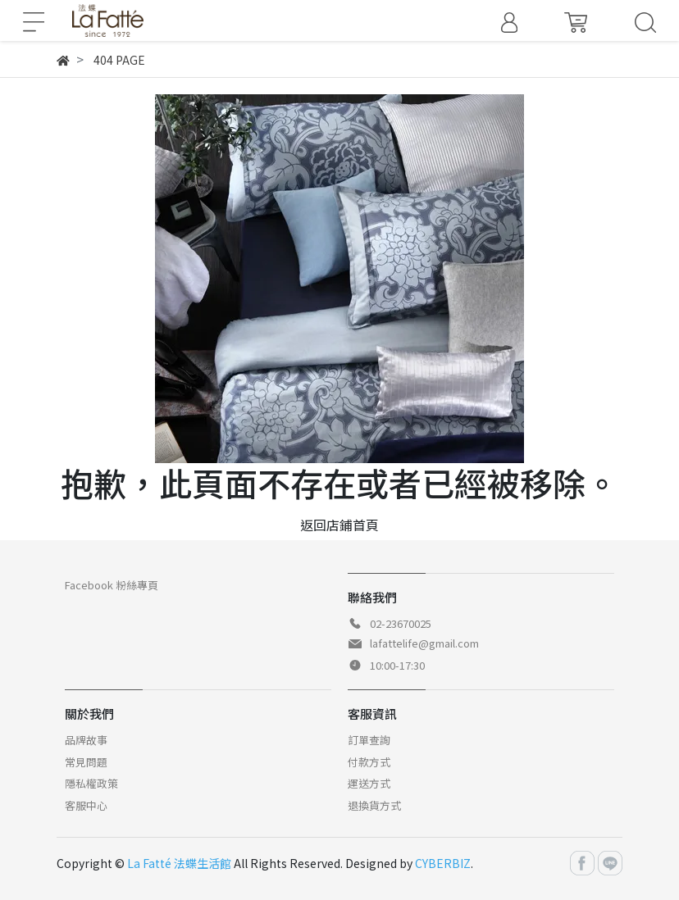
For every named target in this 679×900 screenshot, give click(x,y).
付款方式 (369, 762)
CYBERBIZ (443, 863)
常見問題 (86, 762)
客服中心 (86, 805)
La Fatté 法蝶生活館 (179, 863)
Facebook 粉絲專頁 (111, 585)
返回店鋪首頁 (339, 524)
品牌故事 (86, 740)
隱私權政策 (91, 783)
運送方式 (369, 783)
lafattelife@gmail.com (424, 643)
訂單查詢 (369, 740)
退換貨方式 (374, 805)
